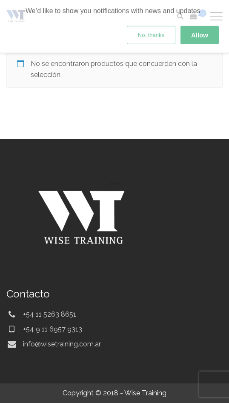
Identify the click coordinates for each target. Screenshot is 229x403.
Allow (199, 13)
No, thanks (151, 14)
